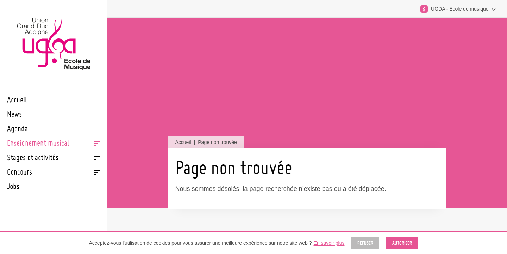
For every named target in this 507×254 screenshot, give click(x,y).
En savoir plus (329, 243)
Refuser (365, 243)
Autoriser (402, 243)
